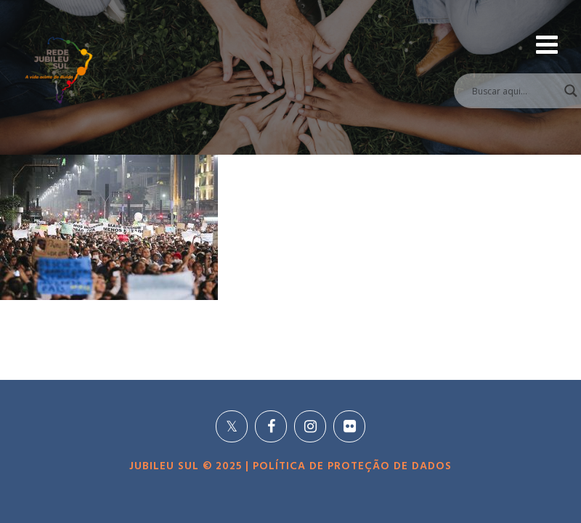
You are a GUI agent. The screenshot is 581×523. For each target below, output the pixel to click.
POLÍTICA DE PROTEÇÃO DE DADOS (350, 466)
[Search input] (509, 91)
